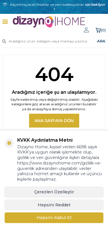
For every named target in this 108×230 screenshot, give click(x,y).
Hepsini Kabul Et (54, 217)
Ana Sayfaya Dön (54, 120)
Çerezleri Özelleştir (54, 192)
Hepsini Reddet (54, 204)
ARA (101, 41)
